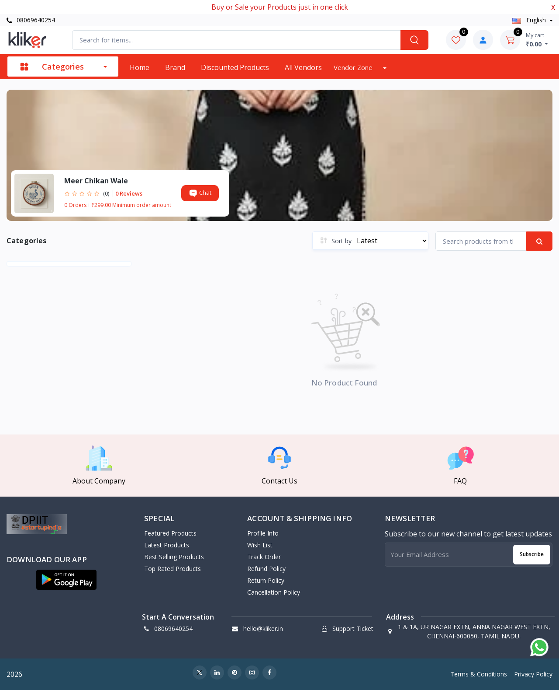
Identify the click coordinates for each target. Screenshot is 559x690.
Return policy (265, 580)
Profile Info (263, 533)
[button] (66, 580)
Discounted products (235, 67)
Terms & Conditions (478, 674)
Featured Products (170, 533)
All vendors (303, 67)
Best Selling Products (174, 557)
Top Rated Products (172, 568)
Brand (175, 67)
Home (139, 67)
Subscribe (532, 554)
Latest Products (166, 545)
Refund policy (266, 568)
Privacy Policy (533, 674)
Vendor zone (354, 67)
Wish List (260, 545)
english (530, 20)
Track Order (264, 557)
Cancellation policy (273, 592)
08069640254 (31, 20)
